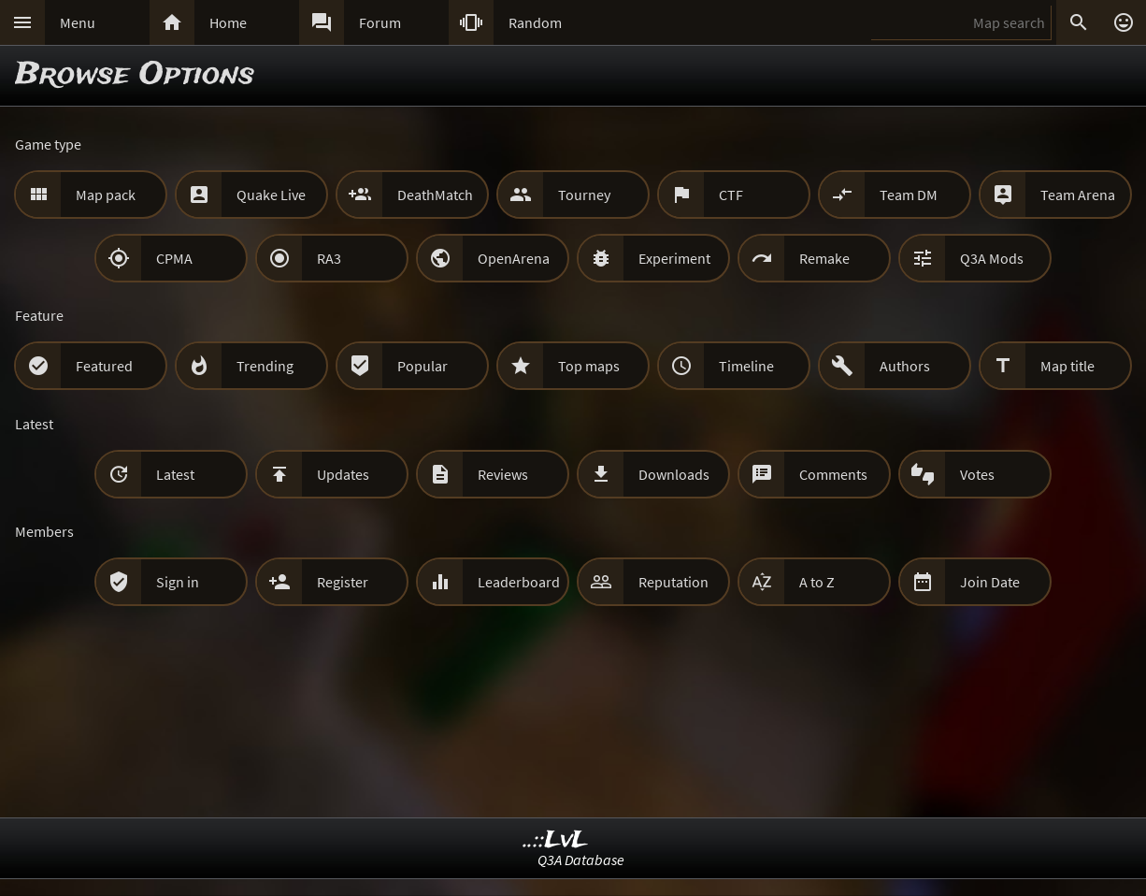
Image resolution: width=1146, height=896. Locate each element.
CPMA (174, 258)
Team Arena (1077, 194)
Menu (77, 22)
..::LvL (555, 840)
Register (342, 581)
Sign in (177, 581)
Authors (905, 365)
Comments (833, 474)
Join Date (990, 581)
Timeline (746, 365)
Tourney (584, 194)
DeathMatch (435, 194)
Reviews (503, 474)
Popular (422, 365)
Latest (175, 474)
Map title (1067, 365)
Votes (977, 474)
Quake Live (271, 194)
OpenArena (514, 258)
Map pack (106, 194)
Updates (343, 474)
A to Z (817, 581)
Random (535, 22)
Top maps (589, 365)
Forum (380, 22)
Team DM (909, 194)
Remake (824, 258)
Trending (265, 365)
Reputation (673, 581)
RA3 (329, 258)
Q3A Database (580, 859)
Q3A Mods (992, 258)
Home (228, 22)
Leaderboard (519, 581)
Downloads (673, 474)
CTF (731, 194)
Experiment (674, 258)
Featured (104, 365)
